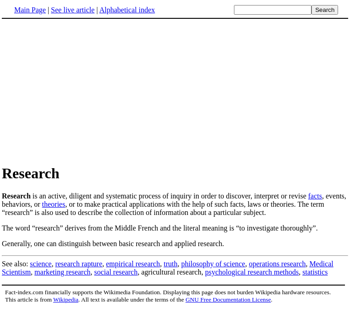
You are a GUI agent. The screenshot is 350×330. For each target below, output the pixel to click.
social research (116, 272)
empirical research (133, 264)
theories (54, 204)
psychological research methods (252, 272)
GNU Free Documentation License (228, 299)
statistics (315, 272)
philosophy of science (213, 264)
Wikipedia (65, 299)
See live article (72, 10)
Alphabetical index (127, 10)
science (40, 264)
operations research (277, 264)
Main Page (30, 10)
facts (315, 196)
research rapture (78, 264)
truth (171, 264)
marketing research (62, 272)
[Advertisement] (79, 91)
